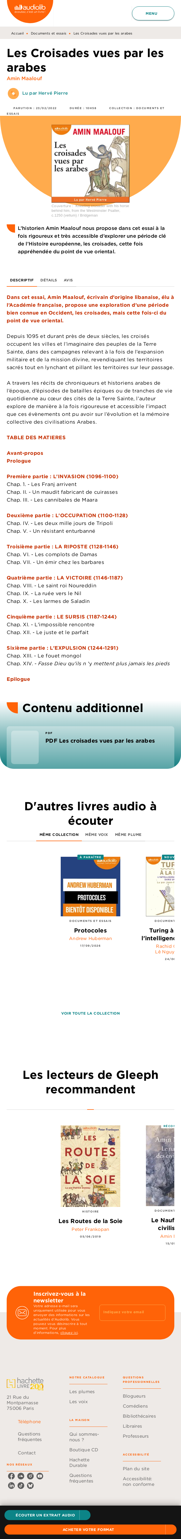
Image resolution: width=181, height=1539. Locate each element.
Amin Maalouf (24, 78)
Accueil (17, 33)
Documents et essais (49, 33)
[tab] (22, 280)
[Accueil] (30, 13)
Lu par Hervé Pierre (45, 93)
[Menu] (153, 13)
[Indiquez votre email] (125, 1312)
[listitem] (11, 1476)
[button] (47, 1515)
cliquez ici (69, 1333)
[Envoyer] (158, 1312)
